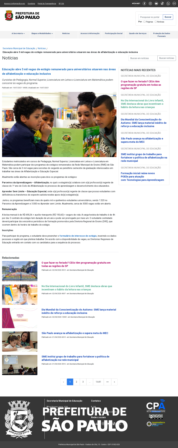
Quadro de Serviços (137, 33)
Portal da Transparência (47, 4)
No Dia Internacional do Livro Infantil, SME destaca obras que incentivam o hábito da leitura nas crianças (142, 104)
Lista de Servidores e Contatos (105, 412)
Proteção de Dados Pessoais (161, 34)
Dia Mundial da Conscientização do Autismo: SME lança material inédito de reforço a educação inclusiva (143, 123)
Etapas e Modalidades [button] (42, 33)
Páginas (149, 22)
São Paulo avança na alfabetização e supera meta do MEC (142, 140)
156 (94, 407)
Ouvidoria (31, 4)
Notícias (160, 22)
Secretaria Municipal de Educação (19, 48)
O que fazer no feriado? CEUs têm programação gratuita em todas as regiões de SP (141, 85)
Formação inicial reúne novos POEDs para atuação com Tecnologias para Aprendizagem (143, 176)
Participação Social (114, 33)
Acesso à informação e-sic (14, 4)
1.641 (98, 382)
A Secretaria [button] (18, 33)
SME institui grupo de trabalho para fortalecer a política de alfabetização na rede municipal (144, 157)
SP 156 (61, 4)
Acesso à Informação (90, 33)
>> (107, 382)
